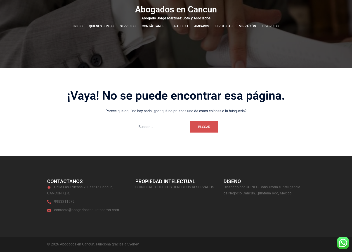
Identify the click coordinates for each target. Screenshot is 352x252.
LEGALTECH (179, 26)
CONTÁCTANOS (153, 26)
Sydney (133, 244)
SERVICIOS (127, 26)
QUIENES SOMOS (101, 26)
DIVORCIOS (270, 26)
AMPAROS (201, 26)
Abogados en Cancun (176, 9)
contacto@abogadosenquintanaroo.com (86, 210)
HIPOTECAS (224, 26)
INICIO (78, 26)
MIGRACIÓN (247, 26)
